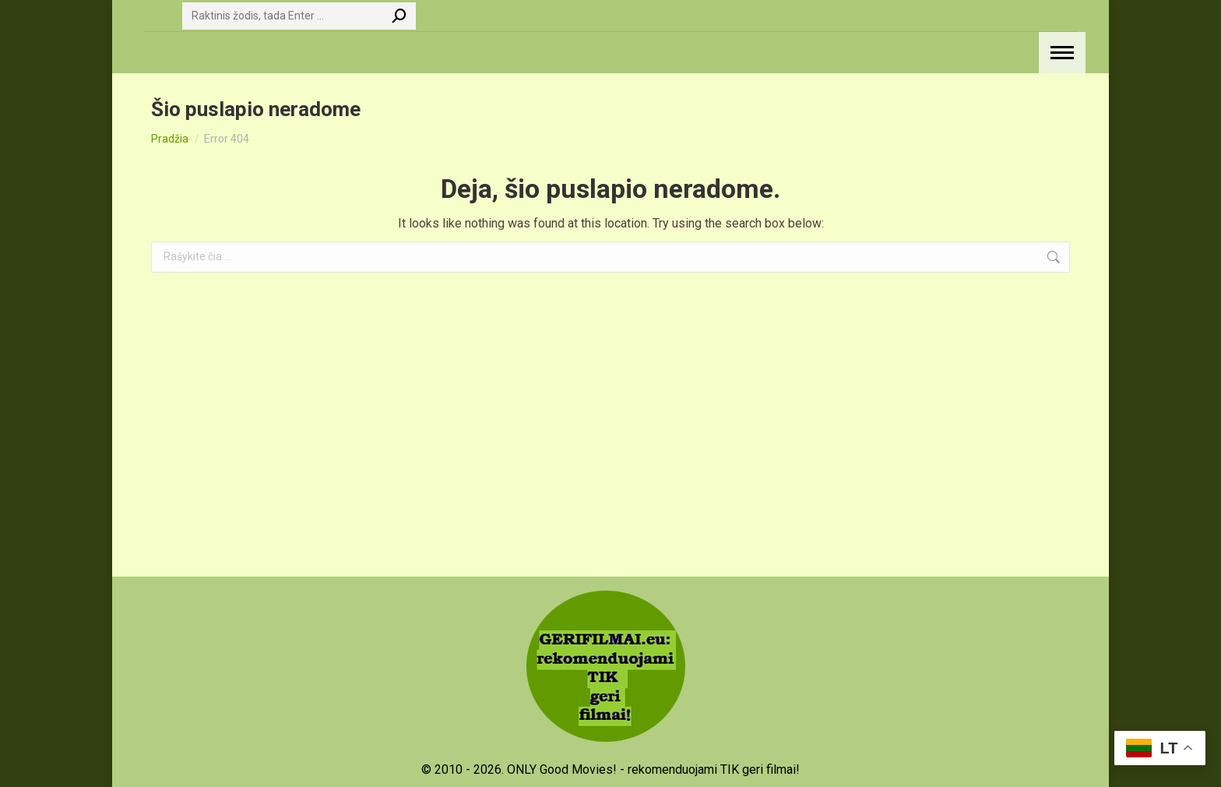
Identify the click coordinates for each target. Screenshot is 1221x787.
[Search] (299, 16)
